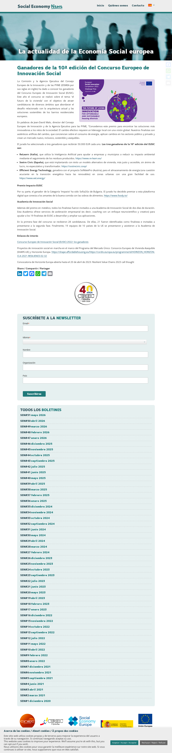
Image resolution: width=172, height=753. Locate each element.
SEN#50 (32, 421)
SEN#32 (37, 523)
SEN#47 (33, 438)
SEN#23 (37, 575)
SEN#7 (35, 666)
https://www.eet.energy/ (32, 178)
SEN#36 (33, 501)
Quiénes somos (118, 7)
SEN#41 (33, 472)
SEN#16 (36, 615)
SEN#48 (34, 432)
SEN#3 (31, 689)
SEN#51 (33, 415)
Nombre (26, 350)
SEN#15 (36, 621)
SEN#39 (32, 483)
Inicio (100, 7)
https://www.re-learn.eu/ (88, 158)
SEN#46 (36, 443)
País (25, 376)
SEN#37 (34, 495)
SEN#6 (35, 672)
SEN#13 (37, 632)
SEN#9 (34, 655)
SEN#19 (32, 598)
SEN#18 (34, 604)
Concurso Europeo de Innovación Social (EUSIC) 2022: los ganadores (52, 241)
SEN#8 (32, 661)
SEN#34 (36, 512)
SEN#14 (35, 626)
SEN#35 (36, 506)
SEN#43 (37, 461)
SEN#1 (35, 701)
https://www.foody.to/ (116, 195)
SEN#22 (32, 581)
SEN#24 (35, 569)
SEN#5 (36, 678)
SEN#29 (32, 541)
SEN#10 (32, 649)
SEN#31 (33, 529)
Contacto (138, 7)
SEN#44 (35, 455)
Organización (29, 363)
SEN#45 (36, 449)
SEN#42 (32, 466)
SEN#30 (33, 535)
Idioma (26, 337)
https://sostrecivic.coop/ (74, 166)
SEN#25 (36, 563)
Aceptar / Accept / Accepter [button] (124, 742)
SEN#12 (32, 638)
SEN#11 (33, 643)
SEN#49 (33, 426)
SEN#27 (34, 552)
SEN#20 (33, 592)
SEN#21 (33, 586)
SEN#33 (35, 518)
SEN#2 (32, 695)
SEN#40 (33, 478)
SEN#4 (32, 684)
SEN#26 (36, 558)
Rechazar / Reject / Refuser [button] (154, 742)
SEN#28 (33, 546)
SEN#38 (33, 489)
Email (26, 323)
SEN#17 (33, 609)
